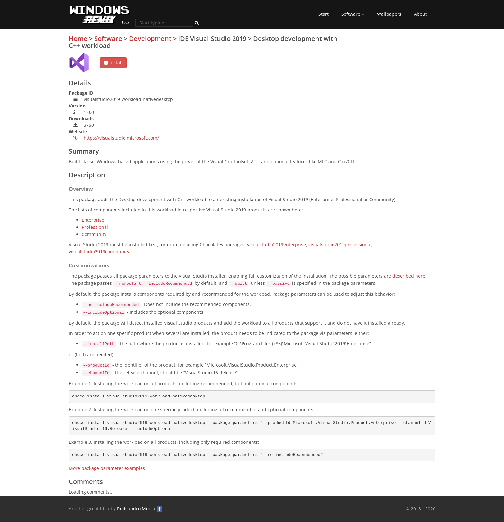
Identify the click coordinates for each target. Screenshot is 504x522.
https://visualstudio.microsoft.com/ (121, 138)
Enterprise (93, 220)
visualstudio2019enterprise (276, 244)
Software (352, 14)
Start (323, 14)
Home (78, 38)
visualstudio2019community (99, 251)
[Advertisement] (387, 80)
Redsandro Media (136, 509)
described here (408, 276)
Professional (95, 227)
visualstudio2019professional (339, 244)
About (420, 14)
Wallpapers (389, 14)
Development (150, 38)
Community (94, 234)
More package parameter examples (107, 468)
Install (113, 63)
